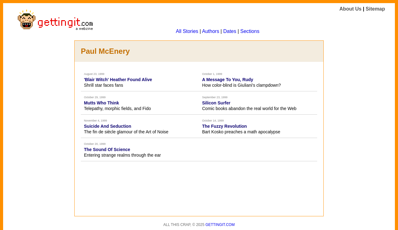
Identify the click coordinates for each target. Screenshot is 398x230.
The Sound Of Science (107, 149)
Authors (210, 31)
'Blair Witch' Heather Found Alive (118, 79)
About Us (351, 9)
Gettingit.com (220, 225)
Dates (229, 31)
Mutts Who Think (101, 102)
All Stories (187, 31)
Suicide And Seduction (107, 126)
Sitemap (375, 9)
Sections (249, 31)
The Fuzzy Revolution (224, 126)
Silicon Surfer (216, 102)
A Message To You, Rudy (227, 79)
